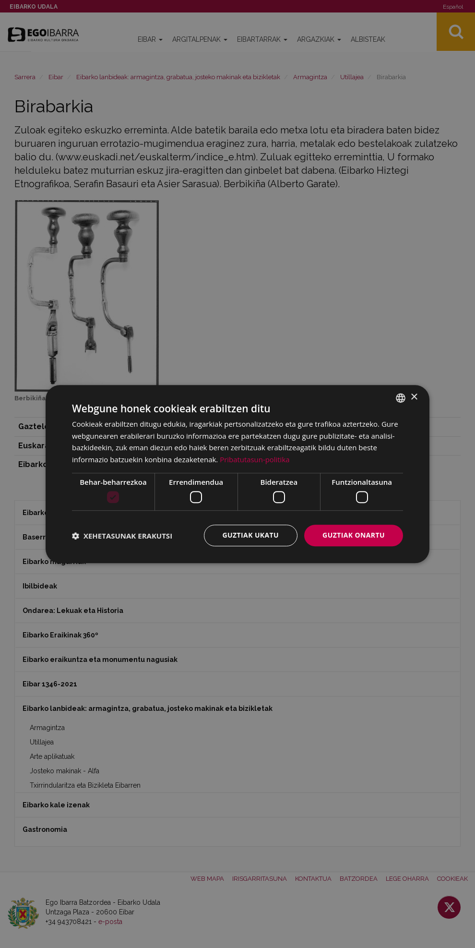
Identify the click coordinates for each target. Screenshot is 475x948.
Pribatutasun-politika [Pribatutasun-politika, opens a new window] (255, 459)
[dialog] (237, 474)
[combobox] (400, 398)
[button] (122, 535)
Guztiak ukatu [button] (251, 535)
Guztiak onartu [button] (353, 535)
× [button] (413, 397)
